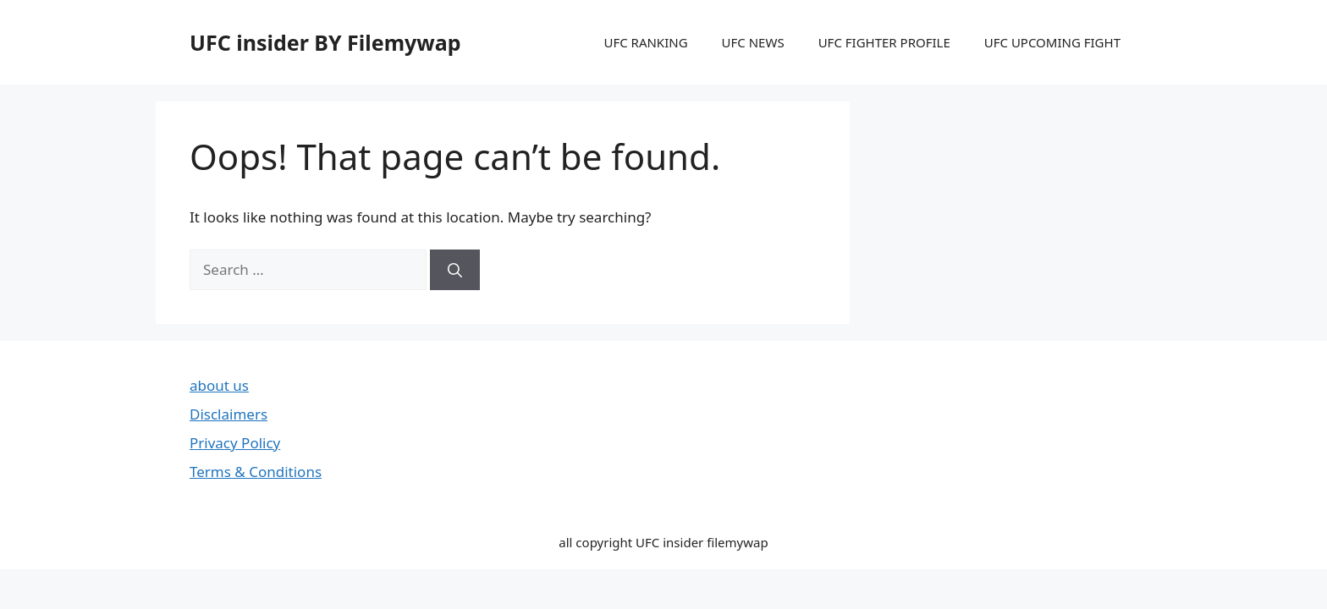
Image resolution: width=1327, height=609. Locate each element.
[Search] (455, 270)
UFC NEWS (753, 42)
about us (219, 385)
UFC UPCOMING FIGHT (1052, 42)
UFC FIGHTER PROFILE (884, 42)
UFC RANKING (645, 42)
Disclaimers (228, 414)
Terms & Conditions (256, 471)
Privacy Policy (235, 443)
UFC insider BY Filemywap (325, 42)
